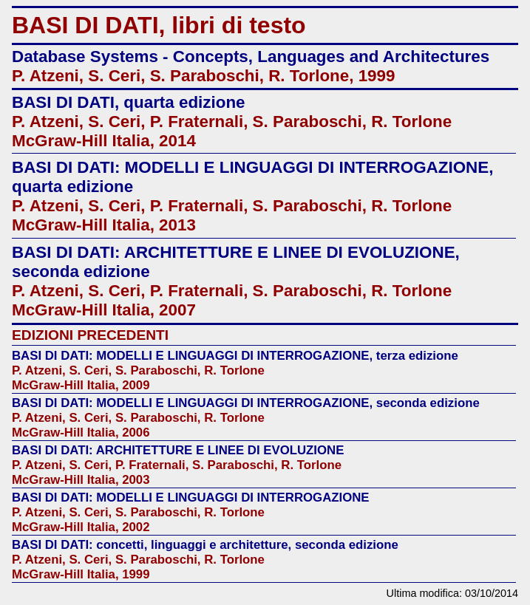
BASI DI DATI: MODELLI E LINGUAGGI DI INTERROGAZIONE (191, 498)
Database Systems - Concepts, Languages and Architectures (250, 56)
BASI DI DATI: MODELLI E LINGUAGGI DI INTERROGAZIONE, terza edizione (235, 356)
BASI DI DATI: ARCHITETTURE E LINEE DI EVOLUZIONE (178, 450)
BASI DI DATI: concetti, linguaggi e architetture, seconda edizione (205, 545)
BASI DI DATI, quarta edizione (128, 102)
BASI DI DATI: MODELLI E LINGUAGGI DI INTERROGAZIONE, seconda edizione (246, 403)
